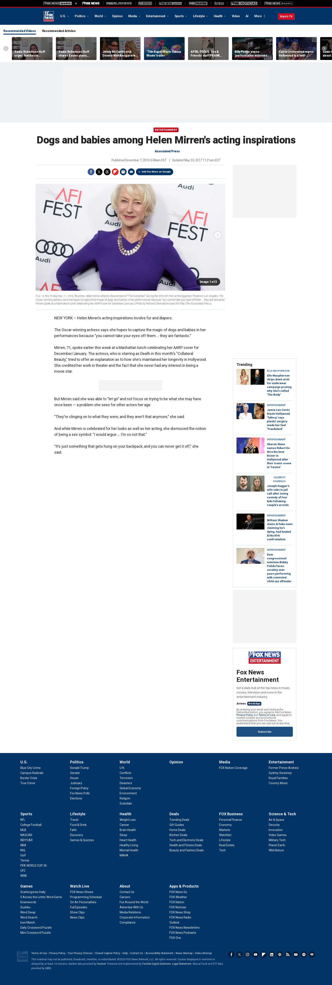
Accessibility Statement (159, 953)
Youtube (255, 954)
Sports (179, 16)
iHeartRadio (312, 954)
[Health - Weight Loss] (128, 819)
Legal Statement (181, 963)
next (217, 235)
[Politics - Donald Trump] (79, 768)
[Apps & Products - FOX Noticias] (177, 907)
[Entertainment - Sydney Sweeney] (280, 773)
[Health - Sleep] (123, 835)
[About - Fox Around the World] (134, 902)
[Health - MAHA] (124, 855)
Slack (280, 954)
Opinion (117, 16)
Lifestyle (199, 16)
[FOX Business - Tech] (222, 850)
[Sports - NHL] (23, 850)
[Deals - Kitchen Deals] (178, 835)
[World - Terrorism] (126, 778)
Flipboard (115, 171)
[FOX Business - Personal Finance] (230, 819)
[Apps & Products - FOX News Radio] (180, 917)
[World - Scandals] (126, 803)
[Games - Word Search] (28, 917)
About (125, 886)
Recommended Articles (59, 31)
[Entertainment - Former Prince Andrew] (284, 768)
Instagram (247, 954)
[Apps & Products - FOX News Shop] (180, 912)
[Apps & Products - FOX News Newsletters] (184, 927)
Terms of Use (267, 715)
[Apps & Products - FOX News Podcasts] (182, 932)
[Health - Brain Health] (128, 830)
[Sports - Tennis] (24, 860)
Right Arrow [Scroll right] (324, 48)
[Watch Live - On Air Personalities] (83, 902)
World (99, 16)
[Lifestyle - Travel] (74, 819)
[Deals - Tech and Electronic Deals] (186, 840)
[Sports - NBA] (23, 845)
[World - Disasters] (126, 783)
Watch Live (79, 886)
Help (125, 953)
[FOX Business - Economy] (225, 825)
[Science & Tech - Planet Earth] (277, 845)
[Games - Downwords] (28, 902)
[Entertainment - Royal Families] (278, 778)
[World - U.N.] (122, 768)
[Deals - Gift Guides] (176, 825)
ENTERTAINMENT (166, 129)
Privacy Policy (245, 715)
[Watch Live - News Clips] (77, 917)
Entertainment (156, 16)
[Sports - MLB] (23, 830)
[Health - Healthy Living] (129, 845)
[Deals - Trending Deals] (179, 819)
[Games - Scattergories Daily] (33, 892)
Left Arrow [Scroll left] (5, 48)
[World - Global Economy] (130, 788)
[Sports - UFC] (23, 870)
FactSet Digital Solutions (156, 963)
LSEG (48, 968)
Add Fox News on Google (156, 171)
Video (236, 16)
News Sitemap (184, 953)
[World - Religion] (125, 798)
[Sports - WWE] (23, 875)
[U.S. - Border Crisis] (28, 778)
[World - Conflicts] (125, 773)
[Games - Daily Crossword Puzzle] (36, 927)
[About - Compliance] (128, 922)
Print (123, 171)
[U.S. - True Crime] (27, 783)
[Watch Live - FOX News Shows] (81, 892)
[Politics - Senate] (75, 773)
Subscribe (264, 731)
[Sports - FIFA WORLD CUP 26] (33, 865)
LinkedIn (271, 954)
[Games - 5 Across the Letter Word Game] (41, 897)
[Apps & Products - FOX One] (175, 937)
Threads (107, 171)
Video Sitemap (203, 953)
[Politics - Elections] (76, 798)
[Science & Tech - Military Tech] (277, 840)
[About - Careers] (125, 897)
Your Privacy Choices (80, 953)
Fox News (49, 16)
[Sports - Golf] (23, 855)
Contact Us (136, 953)
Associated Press (167, 151)
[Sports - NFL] (22, 819)
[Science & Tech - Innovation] (276, 830)
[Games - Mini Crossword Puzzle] (35, 932)
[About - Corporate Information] (135, 917)
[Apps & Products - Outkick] (174, 922)
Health (218, 16)
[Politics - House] (74, 778)
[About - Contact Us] (127, 892)
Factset (101, 963)
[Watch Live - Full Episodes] (78, 907)
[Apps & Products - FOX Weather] (178, 897)
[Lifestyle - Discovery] (76, 835)
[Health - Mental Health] (129, 850)
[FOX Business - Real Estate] (226, 845)
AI (247, 16)
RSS (288, 954)
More (258, 16)
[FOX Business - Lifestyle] (225, 840)
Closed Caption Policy (107, 953)
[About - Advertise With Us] (131, 907)
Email (131, 171)
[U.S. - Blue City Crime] (30, 768)
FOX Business (231, 814)
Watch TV (286, 16)
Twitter (99, 171)
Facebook (91, 171)
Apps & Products (184, 886)
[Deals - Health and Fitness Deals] (185, 845)
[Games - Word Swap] (28, 912)
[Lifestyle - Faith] (73, 830)
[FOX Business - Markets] (224, 830)
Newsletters (296, 954)
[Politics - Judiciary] (76, 783)
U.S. (63, 16)
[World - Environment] (128, 793)
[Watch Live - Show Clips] (77, 912)
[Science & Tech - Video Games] (277, 835)
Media (133, 16)
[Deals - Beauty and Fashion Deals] (186, 850)
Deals (174, 814)
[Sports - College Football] (31, 825)
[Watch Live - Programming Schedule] (86, 897)
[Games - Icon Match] (27, 922)
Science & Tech (282, 814)
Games (26, 886)
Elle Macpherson (278, 371)
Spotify (304, 954)
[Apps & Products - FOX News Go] (178, 892)
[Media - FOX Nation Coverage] (233, 768)
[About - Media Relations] (130, 912)
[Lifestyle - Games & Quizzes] (82, 840)
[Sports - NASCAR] (26, 835)
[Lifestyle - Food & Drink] (78, 825)
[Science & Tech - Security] (274, 825)
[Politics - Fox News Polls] (80, 793)
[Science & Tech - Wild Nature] (276, 850)
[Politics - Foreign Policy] (79, 788)
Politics (80, 16)
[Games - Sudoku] (25, 907)
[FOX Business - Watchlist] (225, 835)
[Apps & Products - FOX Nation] (176, 902)
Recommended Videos (19, 31)
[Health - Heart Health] (128, 840)
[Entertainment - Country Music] (278, 783)
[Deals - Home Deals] (177, 830)
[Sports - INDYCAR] (26, 840)
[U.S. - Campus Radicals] (31, 773)
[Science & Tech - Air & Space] (276, 819)
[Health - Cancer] (124, 825)
